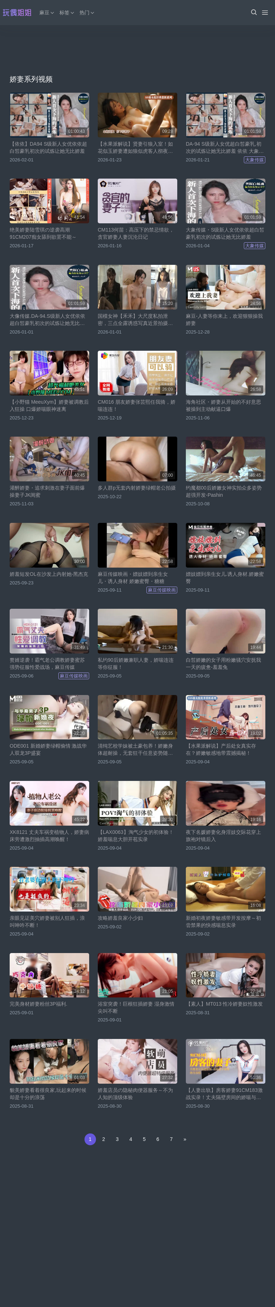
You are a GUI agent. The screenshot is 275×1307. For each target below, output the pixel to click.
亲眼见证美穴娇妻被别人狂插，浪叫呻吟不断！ (47, 921)
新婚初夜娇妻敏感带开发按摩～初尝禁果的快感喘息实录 (223, 921)
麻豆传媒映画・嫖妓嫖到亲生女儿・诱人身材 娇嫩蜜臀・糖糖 (133, 577)
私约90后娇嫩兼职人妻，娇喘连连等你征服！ (136, 663)
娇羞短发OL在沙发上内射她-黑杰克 (49, 574)
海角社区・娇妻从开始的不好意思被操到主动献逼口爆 (223, 405)
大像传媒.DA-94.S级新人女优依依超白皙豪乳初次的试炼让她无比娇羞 (47, 320)
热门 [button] (87, 12)
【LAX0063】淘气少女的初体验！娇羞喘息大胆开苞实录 (136, 835)
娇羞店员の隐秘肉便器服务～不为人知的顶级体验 (135, 1093)
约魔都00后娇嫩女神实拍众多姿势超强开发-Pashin (224, 491)
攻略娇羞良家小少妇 (120, 918)
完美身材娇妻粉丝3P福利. (38, 1004)
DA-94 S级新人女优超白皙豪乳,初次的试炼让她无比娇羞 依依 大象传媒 (225, 148)
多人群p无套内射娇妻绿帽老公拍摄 (137, 488)
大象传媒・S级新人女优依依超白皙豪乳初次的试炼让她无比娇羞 (225, 233)
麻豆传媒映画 (162, 590)
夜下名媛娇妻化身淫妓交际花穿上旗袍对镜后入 (223, 835)
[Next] (184, 1139)
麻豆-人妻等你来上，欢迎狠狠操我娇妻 (224, 319)
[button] (253, 12)
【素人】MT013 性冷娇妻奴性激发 (224, 1004)
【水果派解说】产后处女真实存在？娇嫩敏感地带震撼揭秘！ (221, 749)
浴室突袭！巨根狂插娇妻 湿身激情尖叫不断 (136, 1007)
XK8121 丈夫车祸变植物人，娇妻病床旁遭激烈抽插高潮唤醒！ (49, 835)
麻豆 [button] (47, 12)
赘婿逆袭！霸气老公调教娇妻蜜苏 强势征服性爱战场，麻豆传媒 (47, 663)
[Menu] (265, 12)
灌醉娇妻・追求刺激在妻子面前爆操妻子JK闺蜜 (47, 491)
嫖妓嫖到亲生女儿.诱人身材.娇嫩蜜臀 (225, 577)
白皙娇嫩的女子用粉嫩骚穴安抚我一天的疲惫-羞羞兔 (223, 663)
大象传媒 (254, 159)
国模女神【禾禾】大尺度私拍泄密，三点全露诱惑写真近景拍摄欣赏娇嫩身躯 (135, 320)
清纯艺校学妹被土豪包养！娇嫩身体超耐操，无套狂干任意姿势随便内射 (135, 750)
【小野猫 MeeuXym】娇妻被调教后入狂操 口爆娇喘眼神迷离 (49, 405)
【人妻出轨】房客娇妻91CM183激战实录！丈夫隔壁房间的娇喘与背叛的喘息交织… (224, 1094)
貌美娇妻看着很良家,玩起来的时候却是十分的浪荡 (48, 1093)
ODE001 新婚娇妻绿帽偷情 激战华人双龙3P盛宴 (48, 749)
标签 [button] (67, 12)
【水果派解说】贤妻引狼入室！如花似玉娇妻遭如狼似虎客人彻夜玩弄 (135, 148)
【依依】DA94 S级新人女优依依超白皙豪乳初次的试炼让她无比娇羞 (48, 147)
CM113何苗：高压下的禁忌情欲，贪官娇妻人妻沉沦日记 (136, 233)
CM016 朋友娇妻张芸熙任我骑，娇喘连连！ (136, 405)
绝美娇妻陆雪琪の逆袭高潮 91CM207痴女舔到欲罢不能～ (43, 233)
